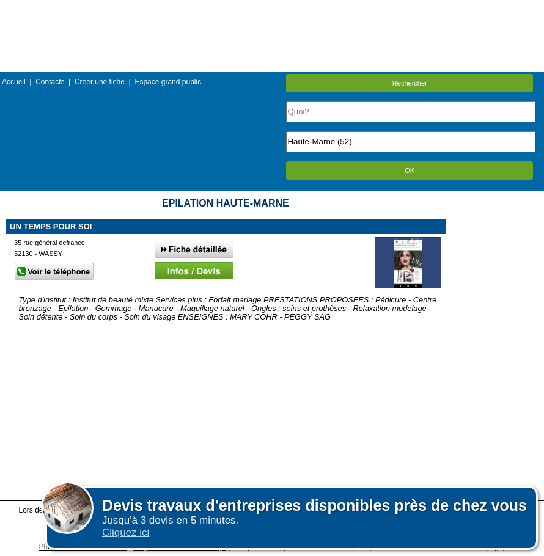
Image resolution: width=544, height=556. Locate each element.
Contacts (49, 82)
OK (409, 170)
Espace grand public (167, 82)
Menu (272, 8)
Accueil (14, 82)
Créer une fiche (100, 82)
